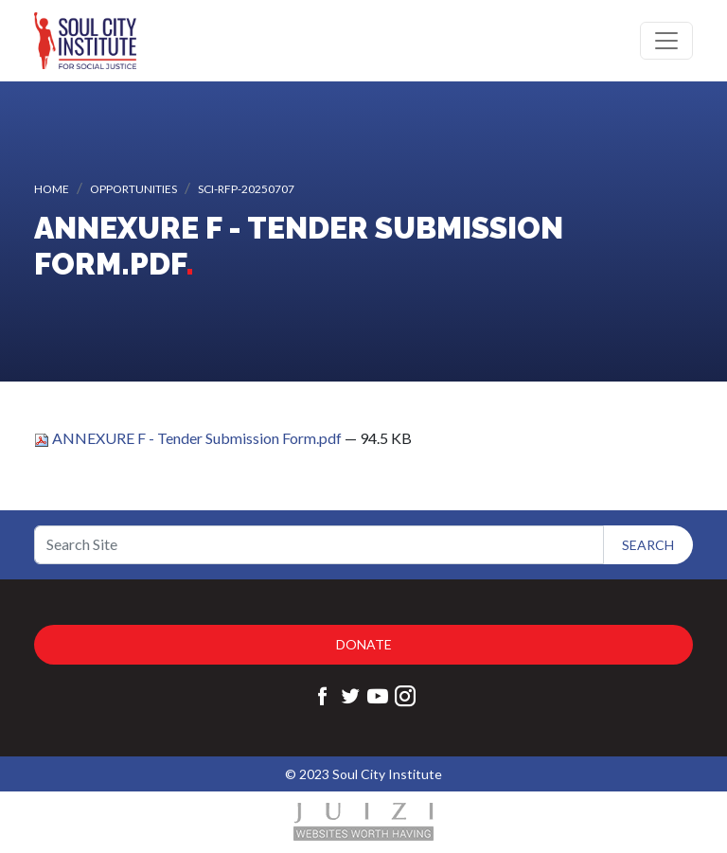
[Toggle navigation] (666, 41)
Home (51, 189)
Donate (364, 644)
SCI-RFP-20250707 (246, 189)
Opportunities (133, 189)
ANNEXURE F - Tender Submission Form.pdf (189, 438)
